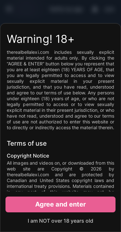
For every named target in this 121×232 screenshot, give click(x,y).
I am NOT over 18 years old (60, 221)
